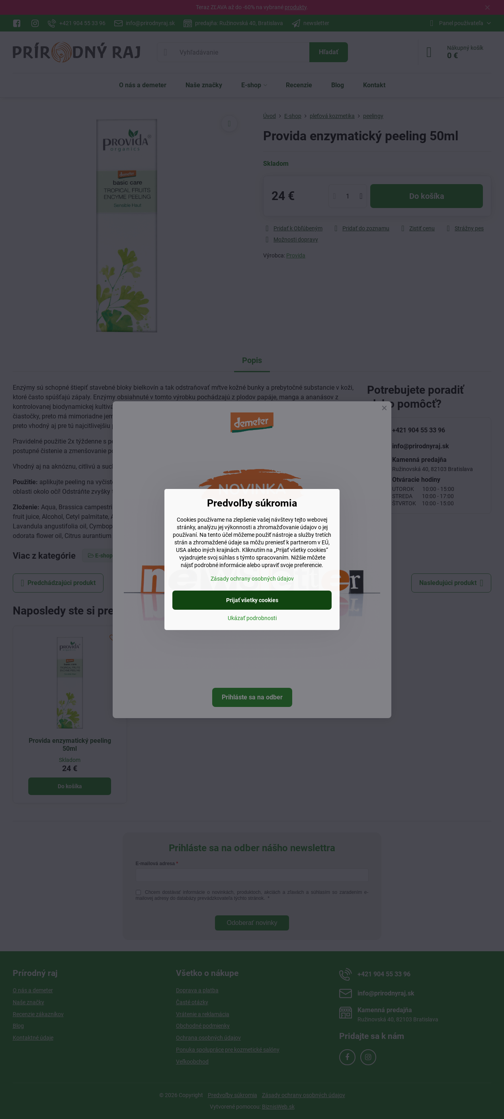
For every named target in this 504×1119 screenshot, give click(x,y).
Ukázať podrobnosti (252, 618)
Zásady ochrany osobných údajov (252, 578)
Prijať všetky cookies (252, 600)
